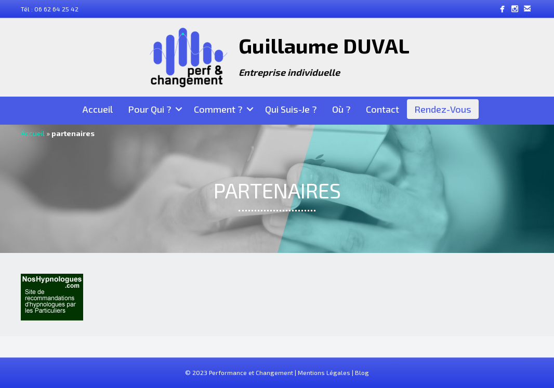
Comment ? (218, 109)
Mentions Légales (324, 372)
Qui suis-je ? (291, 109)
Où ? (341, 109)
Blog (362, 372)
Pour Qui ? (150, 109)
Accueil (98, 109)
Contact (382, 109)
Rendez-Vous (442, 109)
